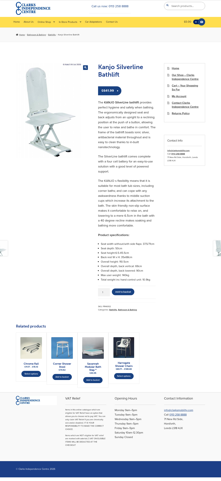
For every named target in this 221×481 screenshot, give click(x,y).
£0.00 (192, 22)
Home (16, 21)
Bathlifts (52, 34)
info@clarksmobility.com (178, 150)
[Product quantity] (104, 292)
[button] (85, 67)
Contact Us (112, 21)
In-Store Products (68, 22)
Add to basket (123, 291)
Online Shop (44, 22)
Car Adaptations (93, 21)
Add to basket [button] (67, 377)
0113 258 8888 (178, 154)
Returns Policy (181, 113)
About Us (29, 21)
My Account (179, 96)
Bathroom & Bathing (36, 34)
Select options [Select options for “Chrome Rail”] (31, 373)
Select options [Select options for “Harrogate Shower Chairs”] (140, 374)
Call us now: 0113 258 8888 (110, 6)
